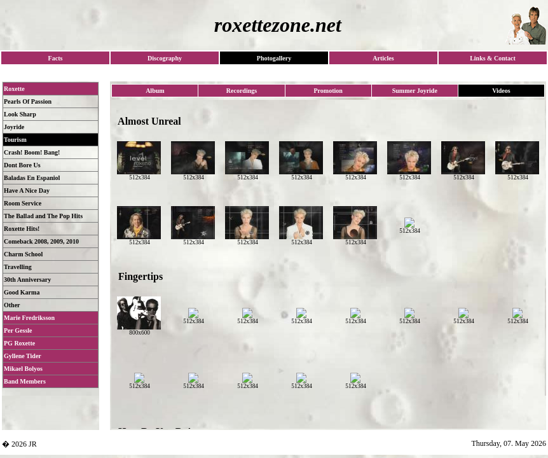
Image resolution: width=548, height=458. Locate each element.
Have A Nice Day (27, 190)
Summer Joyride (414, 90)
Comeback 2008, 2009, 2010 (41, 241)
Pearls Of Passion (27, 101)
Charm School (23, 254)
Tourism (15, 139)
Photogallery (274, 58)
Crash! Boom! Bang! (32, 152)
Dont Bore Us (22, 165)
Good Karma (21, 292)
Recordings (241, 90)
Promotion (327, 90)
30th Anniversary (27, 279)
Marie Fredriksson (29, 317)
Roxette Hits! (21, 228)
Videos (501, 90)
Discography (164, 58)
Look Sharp (20, 114)
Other (12, 305)
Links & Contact (493, 58)
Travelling (18, 266)
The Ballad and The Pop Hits (43, 215)
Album (155, 90)
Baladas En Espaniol (32, 177)
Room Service (22, 203)
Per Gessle (18, 330)
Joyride (14, 126)
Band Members (25, 381)
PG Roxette (19, 343)
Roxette (14, 88)
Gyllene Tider (22, 355)
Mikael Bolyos (23, 368)
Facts (55, 58)
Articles (383, 58)
